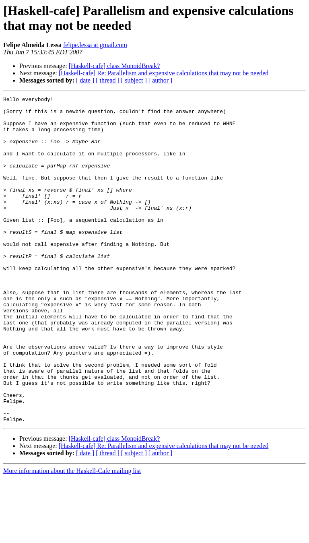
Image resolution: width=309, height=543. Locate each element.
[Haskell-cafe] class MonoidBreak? (114, 65)
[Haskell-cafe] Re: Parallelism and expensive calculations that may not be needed (164, 73)
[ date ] (85, 80)
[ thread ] (107, 80)
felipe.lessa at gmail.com (95, 44)
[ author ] (160, 80)
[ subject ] (134, 80)
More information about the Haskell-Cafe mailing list (72, 536)
